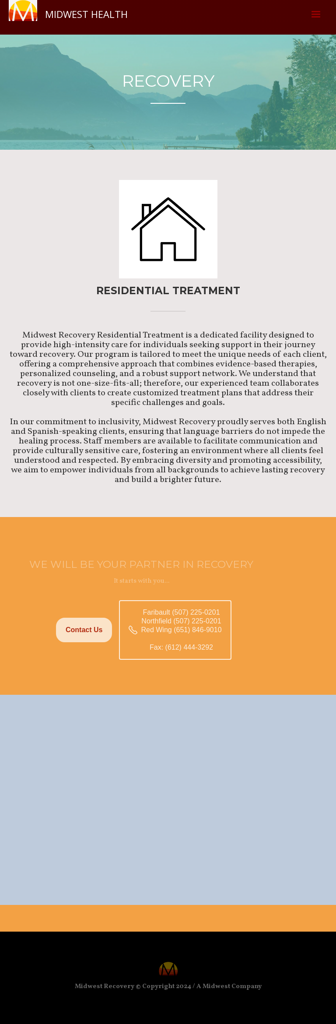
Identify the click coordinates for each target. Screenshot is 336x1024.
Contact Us (84, 629)
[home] (68, 13)
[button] (315, 14)
